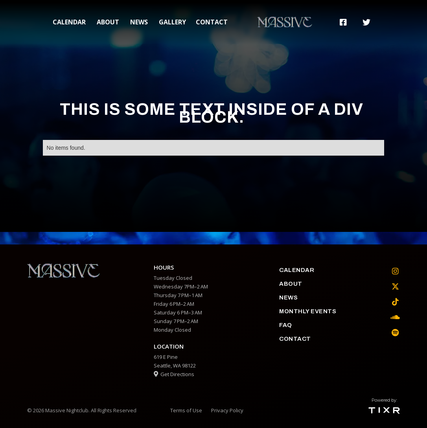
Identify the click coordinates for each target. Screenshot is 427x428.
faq (285, 325)
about (108, 22)
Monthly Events (307, 311)
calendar (69, 22)
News (139, 22)
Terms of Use (186, 410)
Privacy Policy (227, 410)
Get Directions (174, 374)
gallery (172, 22)
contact (212, 22)
